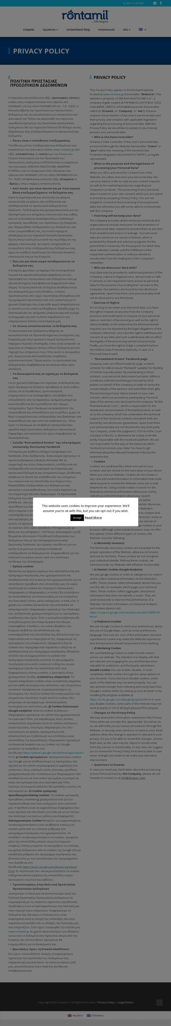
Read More (93, 517)
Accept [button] (77, 518)
